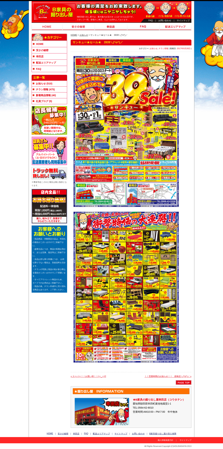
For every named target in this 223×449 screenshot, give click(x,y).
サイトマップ (183, 20)
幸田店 (111, 27)
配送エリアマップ (175, 27)
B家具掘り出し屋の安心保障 (162, 433)
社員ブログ (42, 101)
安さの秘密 (78, 27)
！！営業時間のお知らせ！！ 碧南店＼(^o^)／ (168, 376)
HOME (47, 27)
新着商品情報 (43, 95)
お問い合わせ (164, 20)
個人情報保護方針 (165, 440)
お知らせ (84, 35)
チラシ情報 (163, 48)
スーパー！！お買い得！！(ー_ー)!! (88, 376)
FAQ (150, 20)
